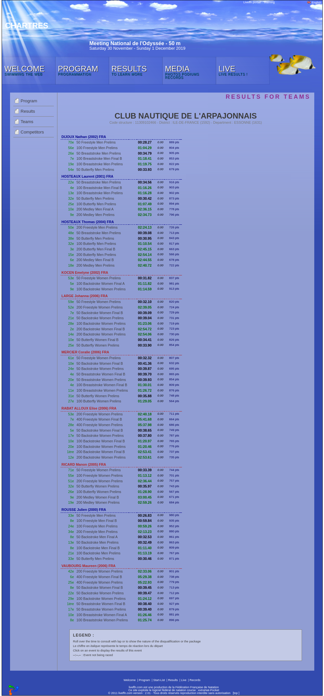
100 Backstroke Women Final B (101, 441)
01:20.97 (144, 441)
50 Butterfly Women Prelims (98, 345)
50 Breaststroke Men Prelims (99, 153)
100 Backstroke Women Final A (101, 283)
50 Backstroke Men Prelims (98, 542)
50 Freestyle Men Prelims (96, 142)
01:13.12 (144, 475)
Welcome (130, 680)
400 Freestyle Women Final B (99, 419)
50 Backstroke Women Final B (100, 313)
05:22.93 (144, 582)
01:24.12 (144, 599)
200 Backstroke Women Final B (101, 329)
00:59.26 (144, 526)
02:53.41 (144, 452)
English (314, 2)
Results (28, 111)
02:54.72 (144, 329)
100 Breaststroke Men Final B (99, 158)
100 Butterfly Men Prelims (96, 204)
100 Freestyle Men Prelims (97, 148)
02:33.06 (144, 571)
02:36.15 (144, 209)
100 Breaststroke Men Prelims (100, 164)
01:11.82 (144, 283)
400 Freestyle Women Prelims (100, 425)
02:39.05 (144, 307)
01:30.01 (144, 385)
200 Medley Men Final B (95, 260)
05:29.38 (144, 577)
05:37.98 (144, 425)
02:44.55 (144, 260)
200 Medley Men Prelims (95, 215)
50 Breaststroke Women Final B (101, 374)
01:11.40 (144, 548)
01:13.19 (144, 553)
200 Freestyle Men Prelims (97, 227)
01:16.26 (144, 188)
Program (29, 100)
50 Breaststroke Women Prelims (101, 380)
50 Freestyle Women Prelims (99, 278)
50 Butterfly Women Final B (98, 340)
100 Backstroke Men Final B (98, 548)
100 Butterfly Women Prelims (99, 401)
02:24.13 (144, 227)
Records (195, 680)
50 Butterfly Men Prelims (95, 169)
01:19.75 (144, 164)
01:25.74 (144, 620)
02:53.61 (144, 457)
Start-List (159, 680)
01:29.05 (144, 401)
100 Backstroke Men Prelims (99, 553)
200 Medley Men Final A (95, 209)
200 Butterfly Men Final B (96, 249)
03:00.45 (144, 497)
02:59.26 (144, 502)
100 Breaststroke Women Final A (102, 615)
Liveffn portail (252, 2)
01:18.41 (144, 158)
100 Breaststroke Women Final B (102, 385)
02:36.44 (144, 481)
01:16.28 (144, 193)
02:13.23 (144, 532)
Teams (27, 121)
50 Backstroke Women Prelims (100, 318)
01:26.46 (144, 615)
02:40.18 (144, 414)
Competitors (32, 132)
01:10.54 (144, 244)
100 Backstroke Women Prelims (101, 289)
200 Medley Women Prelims (98, 502)
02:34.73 (144, 215)
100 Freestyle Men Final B (97, 521)
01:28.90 (144, 492)
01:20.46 (144, 447)
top (236, 693)
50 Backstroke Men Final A (97, 537)
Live (183, 680)
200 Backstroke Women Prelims (101, 334)
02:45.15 (144, 249)
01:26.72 (144, 390)
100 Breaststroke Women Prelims (102, 390)
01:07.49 (144, 204)
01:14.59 (144, 289)
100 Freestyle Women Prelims (100, 475)
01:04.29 (144, 148)
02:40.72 (144, 265)
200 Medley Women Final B (98, 497)
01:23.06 (144, 323)
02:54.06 (144, 334)
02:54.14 (144, 255)
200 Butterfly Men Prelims (96, 255)
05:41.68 (144, 419)
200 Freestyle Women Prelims (100, 307)
